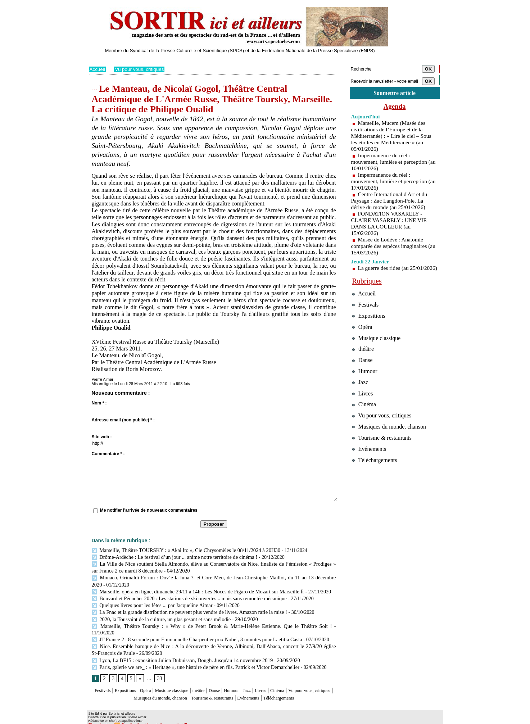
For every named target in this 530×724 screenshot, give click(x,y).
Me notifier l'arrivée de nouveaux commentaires (149, 510)
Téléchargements (214, 692)
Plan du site (99, 719)
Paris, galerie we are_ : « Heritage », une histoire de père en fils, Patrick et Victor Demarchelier (191, 655)
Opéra (155, 678)
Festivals (102, 678)
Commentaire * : (108, 453)
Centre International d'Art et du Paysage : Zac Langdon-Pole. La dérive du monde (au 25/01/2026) (390, 201)
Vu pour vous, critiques (141, 69)
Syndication (129, 719)
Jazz (279, 678)
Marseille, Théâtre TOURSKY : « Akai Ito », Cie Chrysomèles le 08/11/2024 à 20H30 (182, 550)
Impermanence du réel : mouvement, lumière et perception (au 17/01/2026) (390, 182)
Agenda (395, 107)
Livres (295, 678)
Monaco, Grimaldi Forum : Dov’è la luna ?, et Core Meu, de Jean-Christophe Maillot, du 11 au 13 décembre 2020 (212, 576)
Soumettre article (394, 93)
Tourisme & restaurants (257, 685)
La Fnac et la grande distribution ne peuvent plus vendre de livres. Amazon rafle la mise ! (186, 609)
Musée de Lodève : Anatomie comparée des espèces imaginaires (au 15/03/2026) (390, 247)
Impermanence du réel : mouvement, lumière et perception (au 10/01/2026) (390, 162)
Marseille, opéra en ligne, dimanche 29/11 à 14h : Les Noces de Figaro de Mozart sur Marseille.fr (194, 589)
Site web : (102, 436)
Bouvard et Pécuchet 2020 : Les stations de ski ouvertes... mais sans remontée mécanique (185, 595)
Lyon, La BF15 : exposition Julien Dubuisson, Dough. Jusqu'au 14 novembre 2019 (179, 648)
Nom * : (99, 403)
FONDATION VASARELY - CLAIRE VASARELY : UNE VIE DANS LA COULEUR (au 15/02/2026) (390, 224)
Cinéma (316, 678)
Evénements (302, 685)
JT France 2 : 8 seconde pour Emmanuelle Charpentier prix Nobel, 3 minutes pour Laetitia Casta (193, 629)
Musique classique (187, 678)
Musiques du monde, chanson (192, 685)
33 (159, 666)
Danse (239, 678)
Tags (181, 719)
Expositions (130, 678)
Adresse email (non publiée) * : (123, 419)
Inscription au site (158, 719)
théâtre (220, 678)
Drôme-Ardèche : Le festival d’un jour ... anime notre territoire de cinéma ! (171, 556)
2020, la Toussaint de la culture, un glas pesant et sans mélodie (159, 615)
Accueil (98, 69)
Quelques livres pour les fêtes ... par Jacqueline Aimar (150, 602)
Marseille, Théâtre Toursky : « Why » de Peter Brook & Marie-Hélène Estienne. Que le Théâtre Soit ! (198, 622)
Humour (260, 678)
